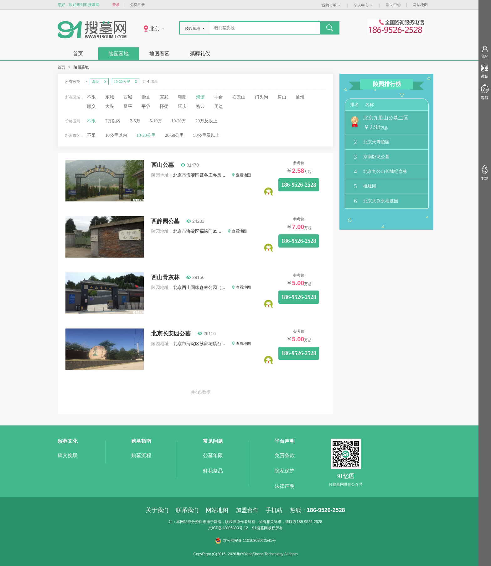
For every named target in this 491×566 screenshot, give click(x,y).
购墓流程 (141, 455)
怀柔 (164, 106)
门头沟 (261, 97)
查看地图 (241, 175)
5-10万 (156, 121)
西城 (127, 97)
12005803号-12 (235, 528)
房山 (281, 97)
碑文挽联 (68, 455)
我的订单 (332, 5)
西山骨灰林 (165, 277)
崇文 (146, 97)
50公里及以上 (206, 135)
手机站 (274, 510)
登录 (116, 5)
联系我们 (187, 510)
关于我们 (157, 510)
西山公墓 (162, 165)
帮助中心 (393, 5)
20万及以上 (206, 121)
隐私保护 (285, 470)
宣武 (164, 97)
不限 (91, 97)
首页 (78, 53)
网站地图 (420, 5)
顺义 (91, 106)
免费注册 (137, 5)
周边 (218, 106)
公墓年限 (213, 455)
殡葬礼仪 (200, 53)
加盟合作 (247, 510)
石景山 (239, 97)
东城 (109, 97)
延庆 (182, 106)
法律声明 (285, 486)
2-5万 (135, 121)
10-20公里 (146, 135)
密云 (200, 106)
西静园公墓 (165, 221)
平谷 (146, 106)
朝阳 (182, 97)
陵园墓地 (119, 53)
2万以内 (113, 121)
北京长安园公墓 (171, 333)
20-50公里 (174, 135)
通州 (300, 97)
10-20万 (178, 121)
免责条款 (285, 455)
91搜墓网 (259, 528)
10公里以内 (116, 135)
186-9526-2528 (299, 185)
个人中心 (364, 5)
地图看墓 (159, 53)
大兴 (109, 106)
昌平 (127, 106)
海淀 (200, 97)
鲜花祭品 (213, 470)
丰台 (218, 97)
